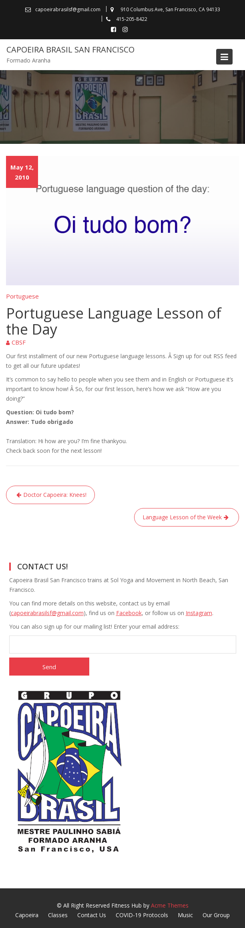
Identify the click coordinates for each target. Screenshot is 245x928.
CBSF (19, 342)
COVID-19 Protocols (142, 915)
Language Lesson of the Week (182, 517)
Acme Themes (170, 905)
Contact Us (91, 915)
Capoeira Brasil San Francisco (70, 49)
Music (185, 915)
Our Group (216, 915)
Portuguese (22, 296)
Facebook (129, 613)
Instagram (199, 613)
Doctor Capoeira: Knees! (54, 494)
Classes (58, 915)
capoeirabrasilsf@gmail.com (47, 613)
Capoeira (26, 915)
